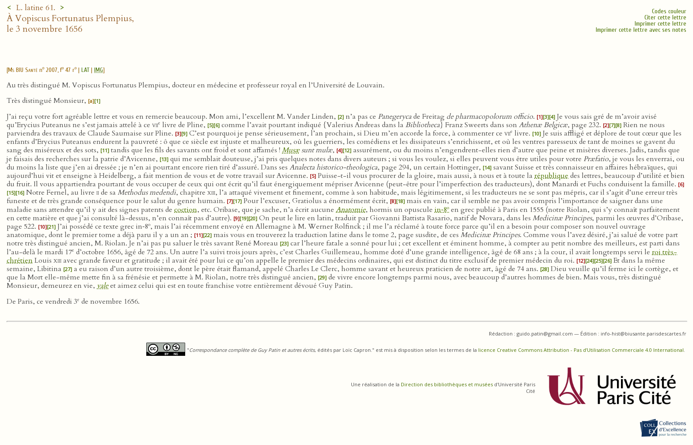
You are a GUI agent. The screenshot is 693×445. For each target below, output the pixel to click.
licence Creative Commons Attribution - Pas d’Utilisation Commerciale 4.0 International (581, 350)
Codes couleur (669, 11)
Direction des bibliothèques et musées (447, 384)
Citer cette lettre (665, 17)
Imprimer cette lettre (660, 23)
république (551, 176)
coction (185, 210)
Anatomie (351, 210)
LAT (85, 70)
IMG (98, 70)
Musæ (291, 150)
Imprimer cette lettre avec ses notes (641, 30)
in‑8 (441, 210)
